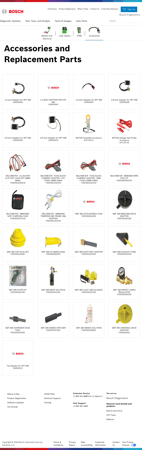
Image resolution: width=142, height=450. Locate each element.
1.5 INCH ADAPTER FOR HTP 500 (53, 101)
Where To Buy (83, 9)
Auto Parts (81, 21)
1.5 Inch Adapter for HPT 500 (18, 100)
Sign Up (129, 9)
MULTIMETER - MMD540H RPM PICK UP (124, 177)
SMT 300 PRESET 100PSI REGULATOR (124, 291)
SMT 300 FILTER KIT (18, 290)
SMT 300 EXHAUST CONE (124, 252)
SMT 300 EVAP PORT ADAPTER (89, 252)
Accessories (94, 36)
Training (47, 402)
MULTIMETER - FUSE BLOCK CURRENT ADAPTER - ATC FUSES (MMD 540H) (53, 178)
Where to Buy (13, 394)
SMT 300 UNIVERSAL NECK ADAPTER (124, 329)
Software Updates (15, 402)
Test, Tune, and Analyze (37, 21)
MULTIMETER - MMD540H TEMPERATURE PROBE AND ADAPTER (53, 216)
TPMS (79, 36)
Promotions (52, 9)
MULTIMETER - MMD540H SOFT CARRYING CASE (17, 215)
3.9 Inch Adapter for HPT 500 (18, 138)
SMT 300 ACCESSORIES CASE (88, 214)
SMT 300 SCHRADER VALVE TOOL (17, 329)
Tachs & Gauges (63, 21)
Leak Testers (65, 36)
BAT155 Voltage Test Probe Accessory (124, 139)
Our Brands (12, 407)
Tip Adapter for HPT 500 (18, 366)
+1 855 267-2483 (80, 406)
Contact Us (94, 9)
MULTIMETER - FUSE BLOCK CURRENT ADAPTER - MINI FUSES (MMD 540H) (89, 178)
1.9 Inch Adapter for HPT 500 (89, 100)
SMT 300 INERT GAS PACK (53, 290)
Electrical (47, 38)
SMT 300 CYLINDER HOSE (53, 252)
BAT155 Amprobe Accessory (89, 138)
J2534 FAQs (49, 394)
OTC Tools (111, 415)
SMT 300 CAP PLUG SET (18, 252)
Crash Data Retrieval (109, 9)
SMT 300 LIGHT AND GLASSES (89, 290)
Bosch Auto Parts (114, 411)
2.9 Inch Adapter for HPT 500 (124, 100)
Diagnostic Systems (10, 21)
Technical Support (52, 398)
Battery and (47, 36)
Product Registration (67, 9)
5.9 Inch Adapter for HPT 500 (53, 138)
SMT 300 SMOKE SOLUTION (89, 328)
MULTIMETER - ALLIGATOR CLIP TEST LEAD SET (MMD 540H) (17, 178)
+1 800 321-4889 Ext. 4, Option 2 (87, 396)
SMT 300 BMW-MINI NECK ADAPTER (124, 215)
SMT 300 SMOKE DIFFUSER (53, 328)
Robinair (110, 419)
